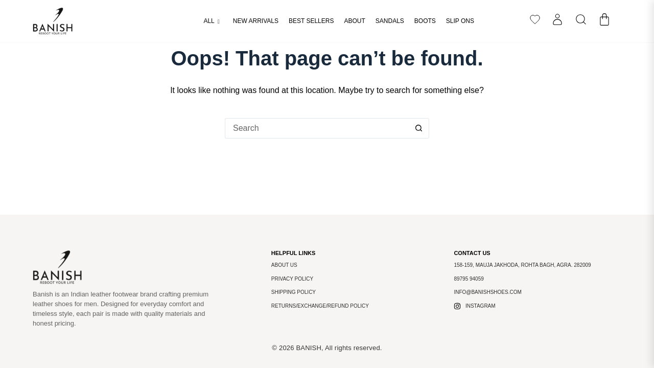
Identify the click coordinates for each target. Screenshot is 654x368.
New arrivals (255, 21)
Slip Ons (460, 21)
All (211, 21)
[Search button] (419, 128)
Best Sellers (311, 21)
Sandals (390, 21)
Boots (425, 21)
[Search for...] (317, 128)
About (354, 21)
